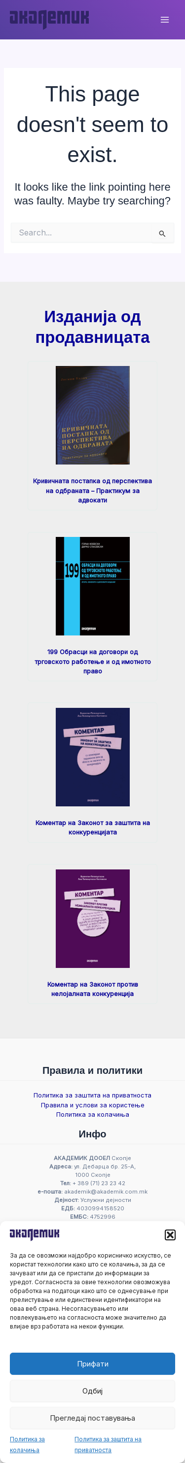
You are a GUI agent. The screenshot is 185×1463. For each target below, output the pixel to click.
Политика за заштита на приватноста (92, 1095)
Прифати (93, 1363)
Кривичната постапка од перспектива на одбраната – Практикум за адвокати (92, 490)
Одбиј (92, 1391)
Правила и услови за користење (93, 1105)
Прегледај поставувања (92, 1418)
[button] (170, 1235)
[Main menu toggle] (164, 19)
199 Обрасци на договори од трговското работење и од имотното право (93, 661)
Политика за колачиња (92, 1114)
